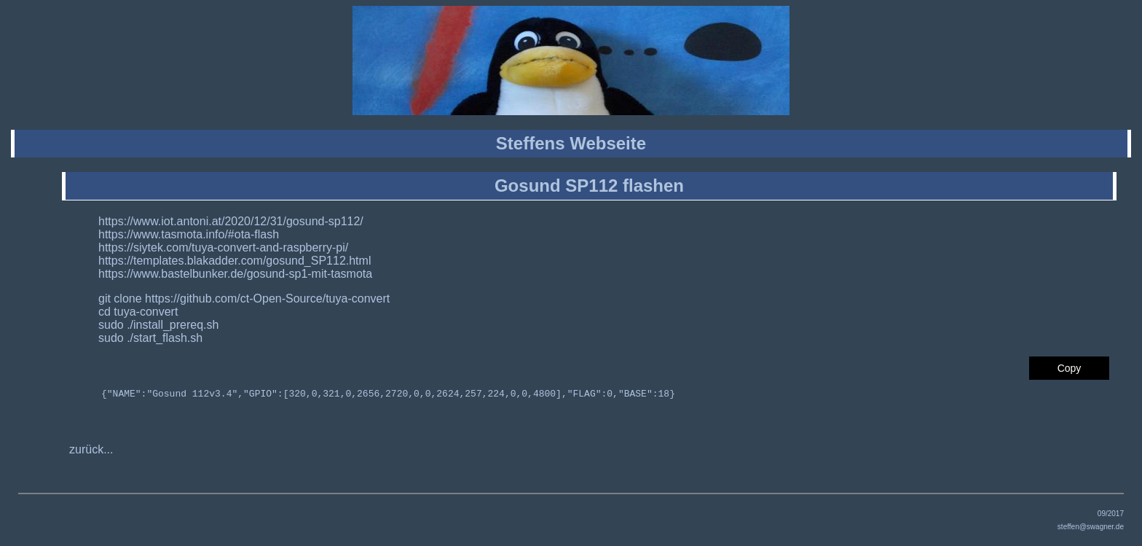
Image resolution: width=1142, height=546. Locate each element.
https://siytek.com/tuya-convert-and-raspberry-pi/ (223, 247)
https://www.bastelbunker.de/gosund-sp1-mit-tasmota (235, 274)
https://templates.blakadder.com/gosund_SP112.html (234, 260)
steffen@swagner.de (1091, 529)
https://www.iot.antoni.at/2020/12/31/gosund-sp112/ (230, 221)
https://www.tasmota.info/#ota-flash (188, 234)
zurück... (91, 451)
